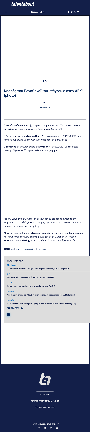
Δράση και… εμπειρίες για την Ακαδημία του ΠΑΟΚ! (31, 286)
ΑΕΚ (45, 103)
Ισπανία (10, 291)
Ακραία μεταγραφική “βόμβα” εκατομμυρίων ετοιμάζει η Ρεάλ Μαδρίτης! (41, 295)
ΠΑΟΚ (9, 283)
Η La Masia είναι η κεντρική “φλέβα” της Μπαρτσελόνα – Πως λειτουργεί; (41, 304)
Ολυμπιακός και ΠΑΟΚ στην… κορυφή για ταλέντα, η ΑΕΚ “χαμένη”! (38, 268)
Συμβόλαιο (42, 249)
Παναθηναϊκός (30, 249)
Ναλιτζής (19, 249)
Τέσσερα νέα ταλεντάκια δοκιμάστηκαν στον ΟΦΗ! (30, 277)
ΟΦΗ (9, 274)
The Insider (12, 265)
